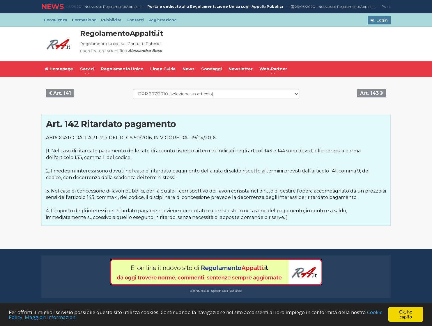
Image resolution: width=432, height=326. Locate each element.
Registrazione (162, 19)
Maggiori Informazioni (51, 317)
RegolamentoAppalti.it (121, 33)
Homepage (59, 69)
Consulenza (55, 19)
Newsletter (240, 69)
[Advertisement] (285, 44)
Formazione (84, 19)
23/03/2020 (70, 6)
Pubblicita (111, 19)
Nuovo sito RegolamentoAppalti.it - (184, 6)
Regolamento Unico (122, 69)
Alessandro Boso (145, 50)
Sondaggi (211, 69)
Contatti (135, 19)
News (188, 69)
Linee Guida (163, 69)
